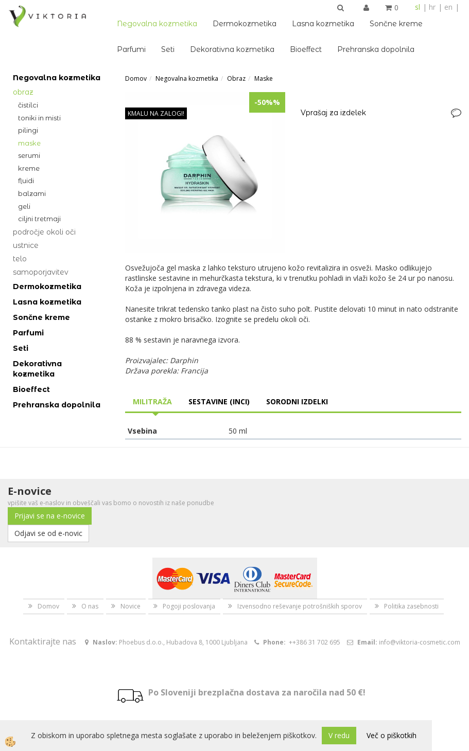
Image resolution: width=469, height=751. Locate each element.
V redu (339, 735)
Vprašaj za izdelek (333, 112)
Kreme (29, 168)
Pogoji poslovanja (189, 606)
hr (432, 7)
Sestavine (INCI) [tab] (219, 401)
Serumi (29, 155)
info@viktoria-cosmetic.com (419, 642)
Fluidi (26, 180)
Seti (168, 49)
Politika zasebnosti (411, 606)
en (448, 7)
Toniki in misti (39, 118)
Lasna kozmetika (323, 23)
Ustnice (26, 245)
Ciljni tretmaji (39, 218)
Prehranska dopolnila (375, 49)
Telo (20, 258)
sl (417, 7)
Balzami (32, 193)
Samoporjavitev (40, 272)
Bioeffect (306, 49)
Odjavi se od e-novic (48, 533)
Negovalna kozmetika (157, 23)
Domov (136, 78)
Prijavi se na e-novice (49, 516)
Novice (130, 606)
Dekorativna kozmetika (232, 49)
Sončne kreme (396, 23)
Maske (29, 143)
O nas (89, 606)
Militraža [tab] (152, 401)
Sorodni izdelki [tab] (297, 401)
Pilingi (28, 130)
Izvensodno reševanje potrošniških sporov (299, 606)
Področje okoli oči (44, 232)
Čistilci (28, 105)
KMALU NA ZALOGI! (156, 113)
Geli (24, 206)
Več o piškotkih (391, 735)
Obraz (23, 92)
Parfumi (131, 49)
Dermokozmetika (244, 23)
